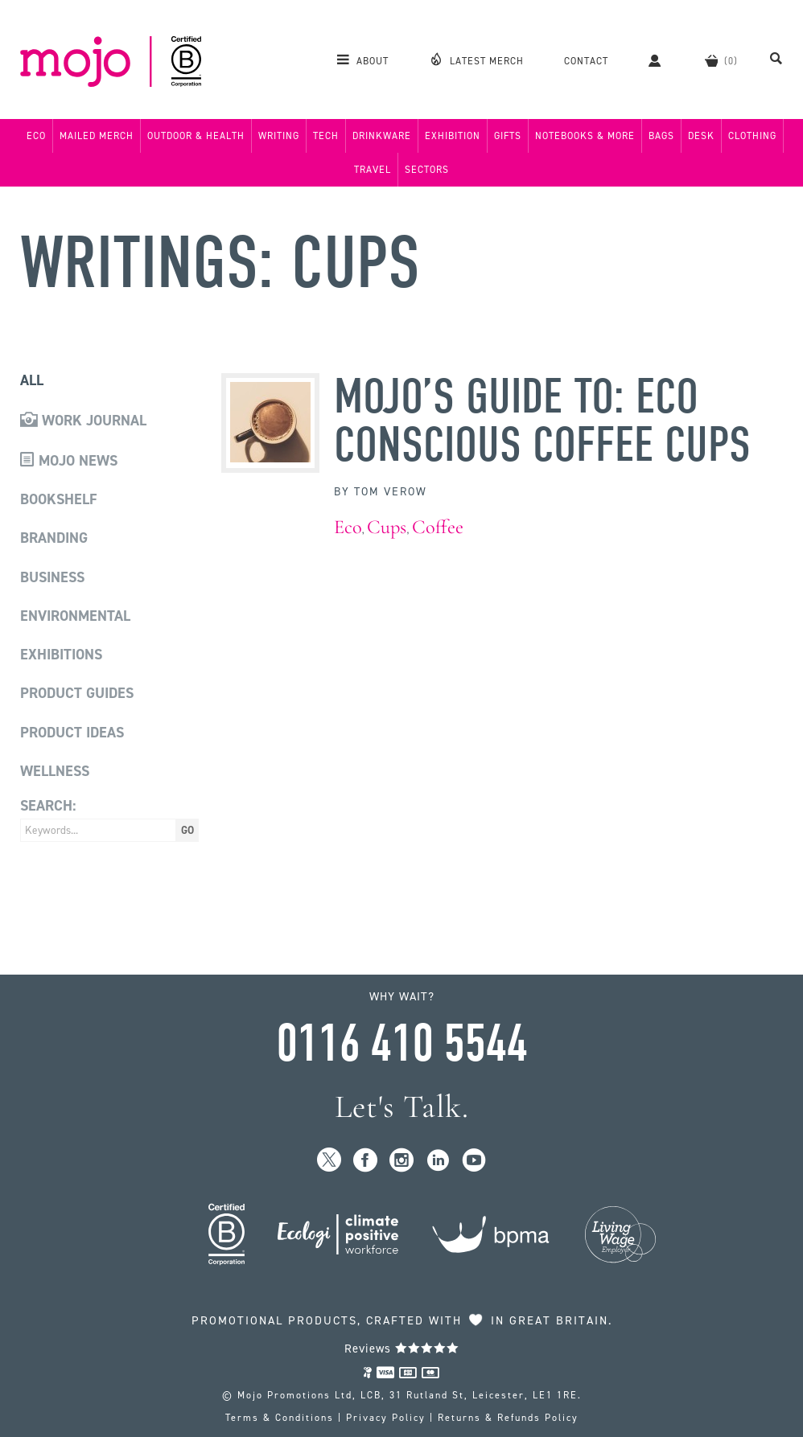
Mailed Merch (97, 135)
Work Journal (83, 420)
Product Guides (77, 693)
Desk (701, 135)
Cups (386, 527)
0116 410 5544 (401, 1043)
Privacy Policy (386, 1417)
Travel (372, 169)
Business (52, 577)
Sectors (427, 169)
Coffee (437, 527)
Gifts (507, 135)
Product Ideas (72, 732)
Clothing (752, 135)
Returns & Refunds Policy (508, 1417)
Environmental (75, 616)
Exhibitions (61, 654)
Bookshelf (58, 499)
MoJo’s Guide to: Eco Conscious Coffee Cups (542, 421)
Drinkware (381, 135)
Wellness (54, 771)
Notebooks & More (585, 135)
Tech (326, 135)
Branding (54, 538)
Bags (661, 135)
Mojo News (68, 460)
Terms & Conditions (279, 1417)
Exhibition (452, 135)
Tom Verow (390, 491)
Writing (278, 135)
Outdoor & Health (196, 135)
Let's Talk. (402, 1107)
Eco (36, 135)
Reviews (401, 1349)
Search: (48, 805)
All (31, 380)
